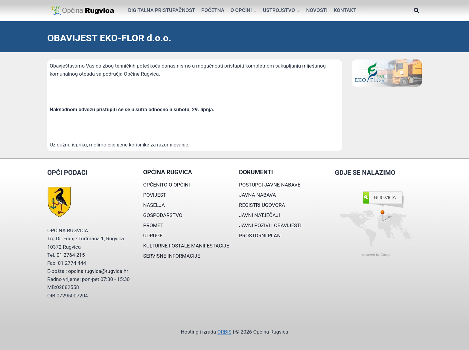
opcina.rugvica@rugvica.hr (98, 271)
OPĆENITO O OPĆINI (166, 185)
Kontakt (345, 10)
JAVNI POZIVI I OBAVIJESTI (270, 225)
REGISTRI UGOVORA (262, 205)
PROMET (153, 225)
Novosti (317, 10)
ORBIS (224, 332)
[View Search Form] (416, 10)
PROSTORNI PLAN (260, 236)
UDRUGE (153, 236)
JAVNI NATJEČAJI (259, 215)
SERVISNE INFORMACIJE (171, 256)
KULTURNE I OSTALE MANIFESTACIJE (186, 246)
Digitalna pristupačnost (161, 10)
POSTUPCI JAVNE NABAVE (270, 185)
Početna (212, 10)
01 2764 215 (71, 255)
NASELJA (154, 205)
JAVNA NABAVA (257, 195)
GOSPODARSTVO (162, 215)
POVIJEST (154, 195)
